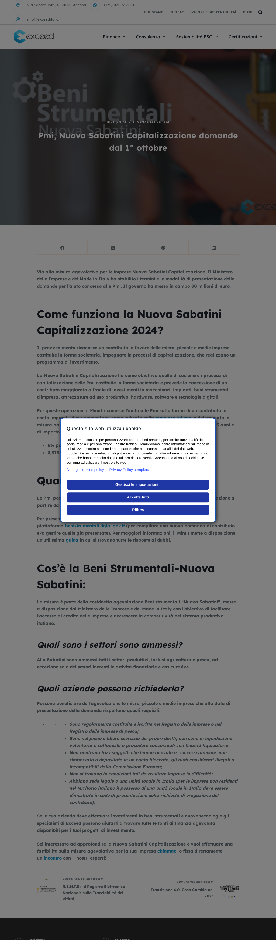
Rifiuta (138, 510)
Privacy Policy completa (129, 469)
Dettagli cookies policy (85, 469)
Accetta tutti (138, 497)
